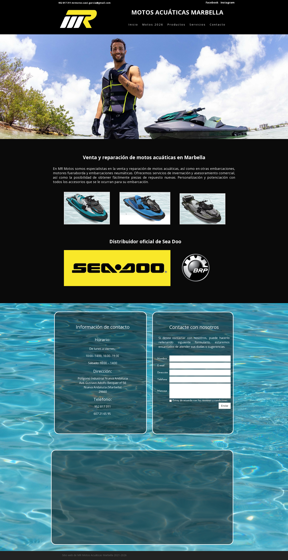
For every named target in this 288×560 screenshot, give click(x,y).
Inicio (133, 24)
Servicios (198, 24)
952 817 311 (102, 406)
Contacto (218, 24)
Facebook (212, 2)
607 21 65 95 (102, 414)
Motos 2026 (152, 24)
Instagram (228, 2)
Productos (176, 24)
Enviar (224, 405)
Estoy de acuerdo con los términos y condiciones (198, 400)
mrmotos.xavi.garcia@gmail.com (91, 2)
